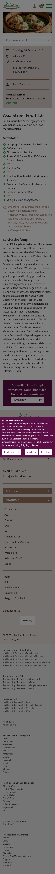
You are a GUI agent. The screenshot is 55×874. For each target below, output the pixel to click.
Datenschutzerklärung (12, 442)
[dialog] (27, 437)
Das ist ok (45, 452)
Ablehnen (31, 452)
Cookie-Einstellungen (24, 436)
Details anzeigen (11, 452)
